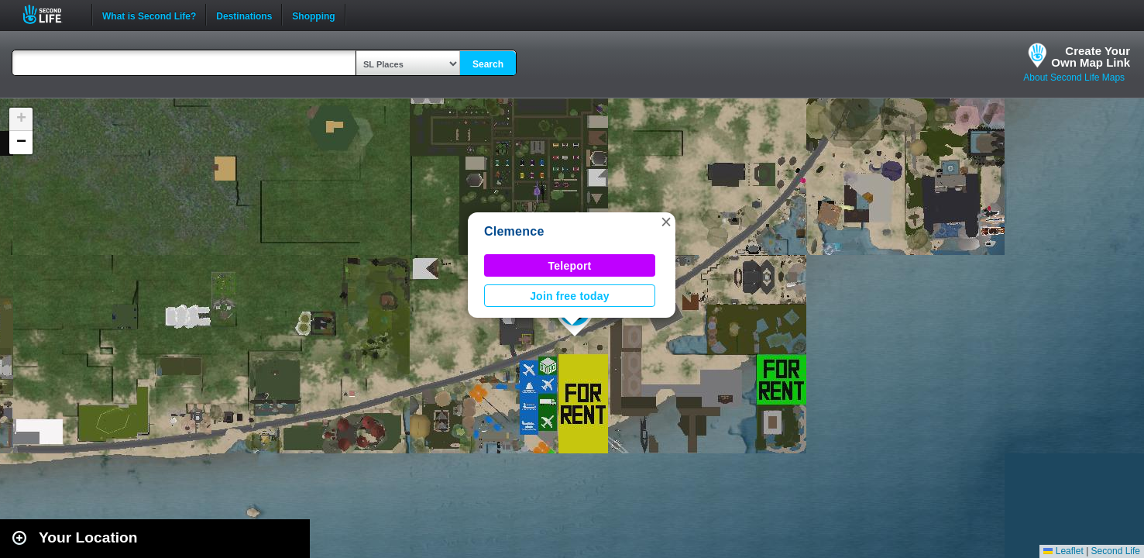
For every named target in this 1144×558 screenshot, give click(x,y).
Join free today (570, 296)
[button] (666, 221)
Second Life (51, 14)
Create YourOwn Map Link (1090, 56)
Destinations (244, 15)
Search (487, 64)
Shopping (313, 15)
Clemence (514, 231)
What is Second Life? (149, 15)
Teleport (570, 266)
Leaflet (1063, 551)
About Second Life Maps (1074, 77)
